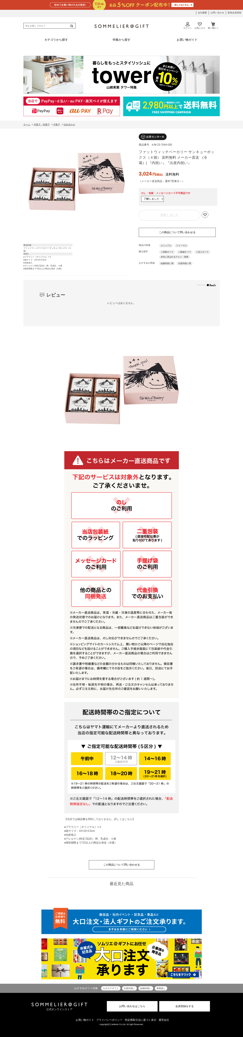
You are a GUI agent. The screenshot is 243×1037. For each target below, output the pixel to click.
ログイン (187, 25)
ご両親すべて (167, 252)
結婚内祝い (146, 988)
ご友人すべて (202, 252)
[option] (76, 183)
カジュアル (166, 245)
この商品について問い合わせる (177, 232)
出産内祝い (129, 988)
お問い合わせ (217, 12)
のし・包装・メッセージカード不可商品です (165, 193)
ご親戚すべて (184, 252)
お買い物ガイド (85, 1020)
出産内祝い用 (184, 263)
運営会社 (164, 1020)
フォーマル (181, 245)
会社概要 (202, 12)
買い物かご (213, 25)
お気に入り (200, 25)
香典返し (161, 988)
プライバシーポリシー (109, 1020)
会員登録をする (184, 1006)
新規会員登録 (234, 12)
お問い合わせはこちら (132, 1006)
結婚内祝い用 (167, 263)
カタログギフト (111, 988)
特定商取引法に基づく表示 (140, 1020)
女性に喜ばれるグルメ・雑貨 (174, 257)
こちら (128, 819)
